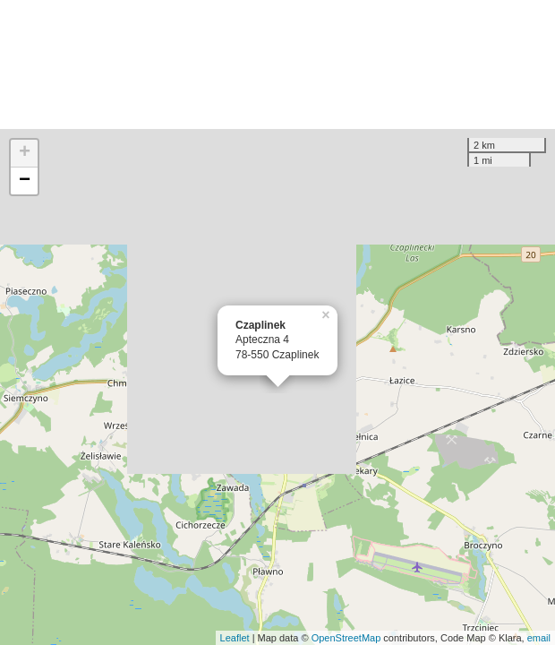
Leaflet (235, 637)
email (539, 637)
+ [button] (24, 153)
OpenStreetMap (346, 637)
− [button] (24, 181)
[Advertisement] (277, 64)
